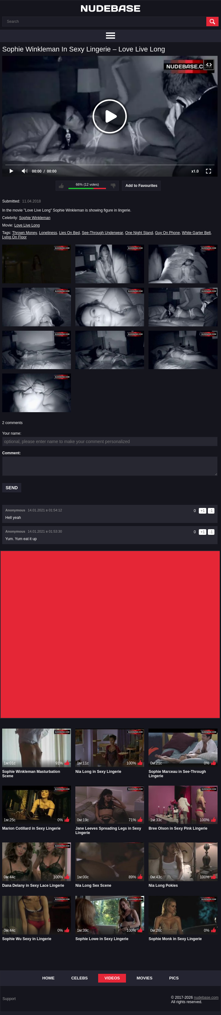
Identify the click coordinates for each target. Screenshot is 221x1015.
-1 (211, 511)
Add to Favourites (141, 185)
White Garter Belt (196, 233)
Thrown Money (24, 233)
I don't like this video (113, 185)
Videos (112, 978)
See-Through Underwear (102, 233)
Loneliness (48, 233)
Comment (10, 453)
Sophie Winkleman (34, 218)
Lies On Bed (69, 233)
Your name (11, 433)
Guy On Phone (167, 233)
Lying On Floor (14, 237)
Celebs (79, 978)
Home (48, 978)
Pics (173, 978)
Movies (145, 978)
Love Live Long (27, 225)
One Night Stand (139, 233)
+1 (202, 511)
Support (9, 999)
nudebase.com (206, 997)
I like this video (61, 185)
